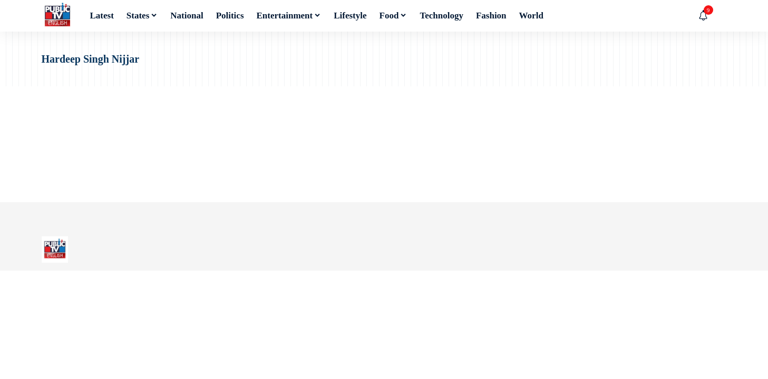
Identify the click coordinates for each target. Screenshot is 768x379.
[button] (719, 16)
